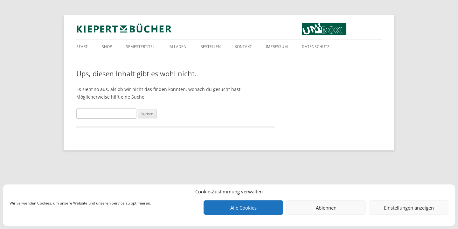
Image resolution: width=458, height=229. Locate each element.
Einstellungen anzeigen (409, 208)
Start (82, 46)
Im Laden (177, 46)
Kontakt (243, 46)
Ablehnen (326, 208)
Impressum (277, 46)
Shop (107, 46)
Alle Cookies (243, 208)
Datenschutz (316, 46)
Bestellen (210, 46)
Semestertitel (140, 46)
